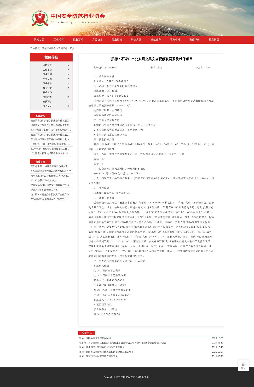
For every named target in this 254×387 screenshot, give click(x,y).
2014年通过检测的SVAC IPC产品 (47, 199)
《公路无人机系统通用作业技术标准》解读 (51, 153)
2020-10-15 (217, 347)
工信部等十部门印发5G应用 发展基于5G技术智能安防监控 (51, 144)
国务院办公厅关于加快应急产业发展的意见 (51, 120)
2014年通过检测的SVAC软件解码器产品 (51, 171)
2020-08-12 (217, 342)
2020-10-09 (217, 338)
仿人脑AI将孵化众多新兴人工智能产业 (50, 194)
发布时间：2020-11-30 (104, 67)
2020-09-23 (217, 356)
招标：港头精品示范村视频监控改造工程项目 (102, 347)
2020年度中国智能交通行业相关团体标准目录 (51, 148)
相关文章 (87, 333)
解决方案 (136, 39)
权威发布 (155, 39)
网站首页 (39, 39)
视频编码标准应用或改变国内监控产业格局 (51, 185)
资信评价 (194, 39)
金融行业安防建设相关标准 (44, 189)
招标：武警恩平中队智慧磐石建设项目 (98, 356)
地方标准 (175, 39)
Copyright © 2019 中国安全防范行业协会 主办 (126, 377)
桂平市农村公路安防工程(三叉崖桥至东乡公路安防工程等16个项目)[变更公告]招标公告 (122, 342)
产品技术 (97, 39)
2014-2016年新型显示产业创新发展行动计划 (51, 130)
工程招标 (58, 39)
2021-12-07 (217, 351)
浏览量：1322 (203, 67)
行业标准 (117, 39)
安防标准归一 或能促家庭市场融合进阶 (50, 166)
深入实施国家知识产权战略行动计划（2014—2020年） (51, 139)
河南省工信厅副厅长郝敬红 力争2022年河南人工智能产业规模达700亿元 (51, 175)
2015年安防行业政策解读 (43, 180)
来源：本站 (156, 67)
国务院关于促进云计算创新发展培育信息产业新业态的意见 (51, 125)
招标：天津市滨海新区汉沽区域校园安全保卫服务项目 (106, 351)
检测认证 (214, 39)
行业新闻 (78, 39)
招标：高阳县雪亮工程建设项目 (95, 338)
